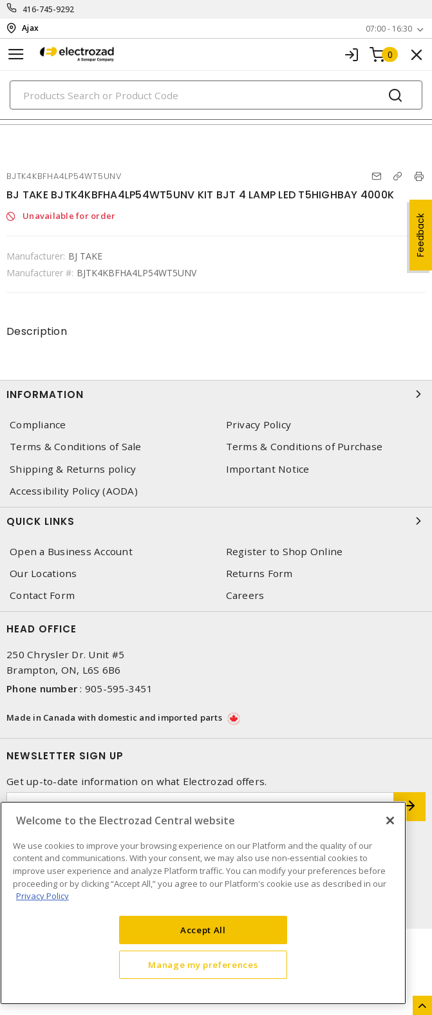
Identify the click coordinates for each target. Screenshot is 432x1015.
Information (216, 394)
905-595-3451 (119, 688)
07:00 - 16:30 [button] (389, 28)
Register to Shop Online (284, 551)
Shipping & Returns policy (73, 469)
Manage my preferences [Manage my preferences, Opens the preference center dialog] (203, 965)
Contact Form (42, 595)
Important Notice (268, 469)
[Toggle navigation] (16, 54)
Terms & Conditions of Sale (76, 447)
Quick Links (216, 521)
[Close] (390, 820)
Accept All (203, 930)
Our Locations (43, 573)
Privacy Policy (259, 425)
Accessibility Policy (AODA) (74, 491)
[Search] (216, 95)
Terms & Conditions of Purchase (304, 447)
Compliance (38, 425)
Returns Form (259, 573)
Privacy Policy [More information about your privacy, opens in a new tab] (42, 896)
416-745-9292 (49, 9)
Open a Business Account (71, 551)
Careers (245, 595)
